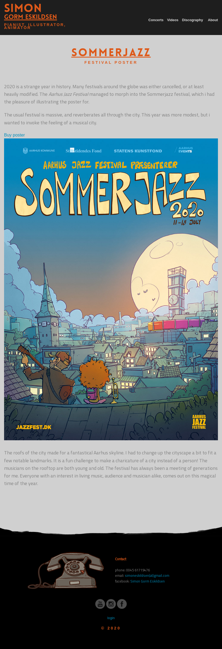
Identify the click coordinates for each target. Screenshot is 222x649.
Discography (192, 20)
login (111, 618)
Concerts (155, 20)
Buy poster (14, 135)
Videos (173, 20)
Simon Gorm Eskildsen (147, 581)
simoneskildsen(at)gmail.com (147, 575)
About (213, 20)
